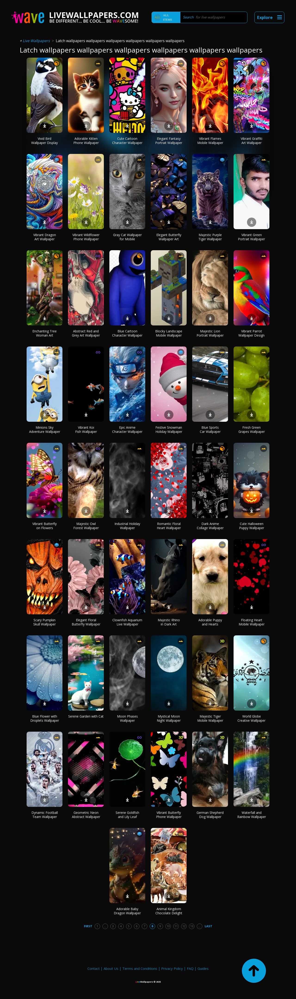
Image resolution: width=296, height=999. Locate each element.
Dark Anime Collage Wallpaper (210, 525)
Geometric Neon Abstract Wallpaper (86, 814)
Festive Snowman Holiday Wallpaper (168, 429)
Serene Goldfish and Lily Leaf (127, 814)
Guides (203, 968)
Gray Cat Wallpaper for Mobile (127, 237)
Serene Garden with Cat (86, 716)
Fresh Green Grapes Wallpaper (251, 429)
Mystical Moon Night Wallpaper (169, 718)
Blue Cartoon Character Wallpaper (127, 333)
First (88, 926)
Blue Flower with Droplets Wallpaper (44, 718)
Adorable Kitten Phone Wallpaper (86, 140)
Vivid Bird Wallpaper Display (44, 140)
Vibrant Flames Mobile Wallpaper (210, 140)
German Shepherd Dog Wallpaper (210, 814)
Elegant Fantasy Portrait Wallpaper (168, 140)
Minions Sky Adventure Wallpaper (44, 429)
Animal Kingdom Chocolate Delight (168, 911)
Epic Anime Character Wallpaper (127, 429)
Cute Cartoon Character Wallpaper (127, 140)
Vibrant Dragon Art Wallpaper (44, 237)
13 (191, 926)
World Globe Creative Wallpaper (251, 718)
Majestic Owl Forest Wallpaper (86, 525)
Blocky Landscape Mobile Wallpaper (168, 333)
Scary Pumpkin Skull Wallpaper (44, 622)
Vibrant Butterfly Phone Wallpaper (169, 814)
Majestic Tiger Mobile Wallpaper (210, 718)
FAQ (190, 968)
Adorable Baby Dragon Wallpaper (127, 911)
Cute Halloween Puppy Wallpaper (251, 525)
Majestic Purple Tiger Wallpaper (210, 237)
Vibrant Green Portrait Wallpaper (251, 237)
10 (168, 926)
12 (183, 926)
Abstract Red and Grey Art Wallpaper (86, 333)
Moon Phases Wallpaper (127, 718)
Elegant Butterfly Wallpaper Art (168, 237)
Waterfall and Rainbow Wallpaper (251, 814)
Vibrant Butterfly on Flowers (44, 525)
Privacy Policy (172, 968)
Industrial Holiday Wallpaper (127, 525)
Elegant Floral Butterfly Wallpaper (86, 622)
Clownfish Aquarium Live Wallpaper (127, 622)
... (105, 926)
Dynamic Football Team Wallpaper (44, 814)
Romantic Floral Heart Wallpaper (169, 525)
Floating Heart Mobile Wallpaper (252, 622)
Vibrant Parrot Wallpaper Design (251, 333)
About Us (111, 968)
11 (176, 926)
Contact (93, 968)
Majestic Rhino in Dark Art (169, 622)
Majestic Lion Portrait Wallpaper (210, 333)
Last (208, 926)
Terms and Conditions (139, 968)
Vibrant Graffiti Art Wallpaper (251, 140)
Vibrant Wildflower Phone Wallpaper (85, 237)
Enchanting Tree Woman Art (44, 333)
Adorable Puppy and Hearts (210, 622)
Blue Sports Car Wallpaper (210, 429)
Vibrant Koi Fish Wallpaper (86, 429)
